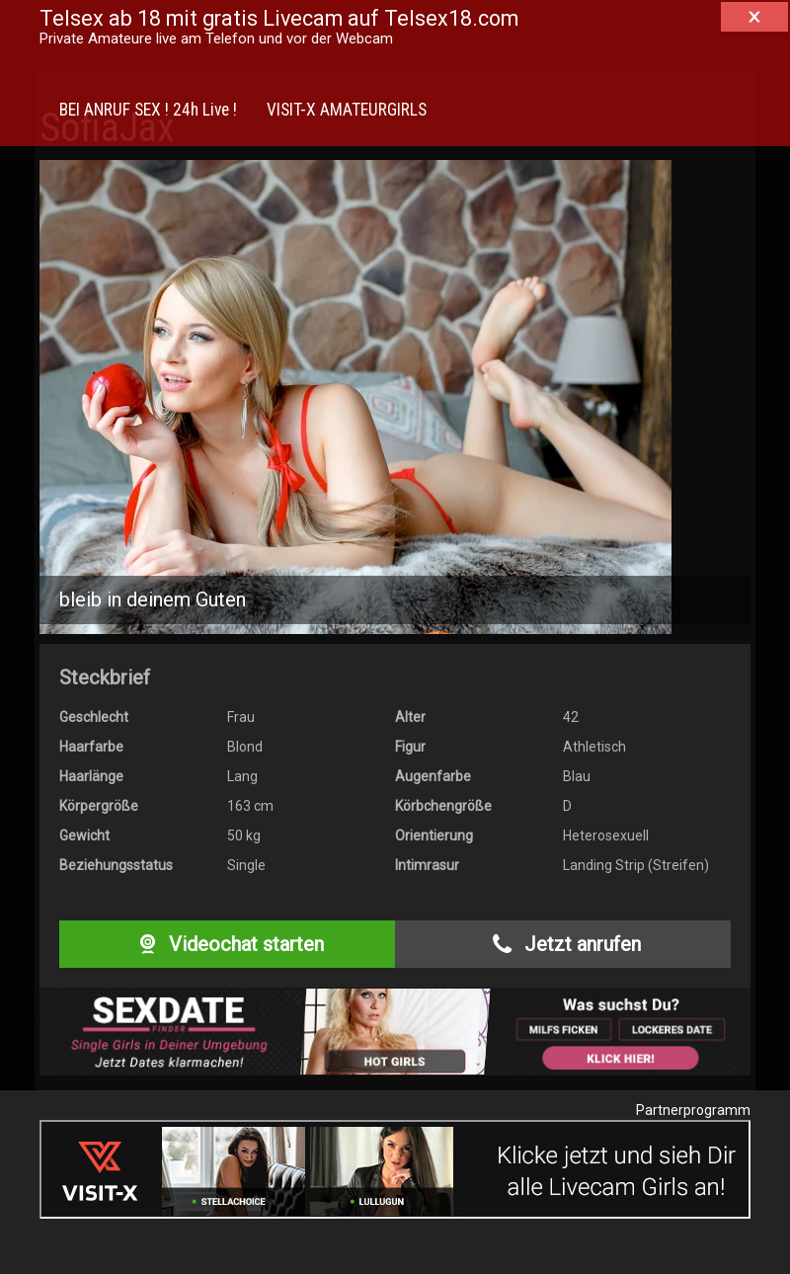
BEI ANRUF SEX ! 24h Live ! (148, 109)
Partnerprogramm (693, 1110)
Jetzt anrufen (562, 944)
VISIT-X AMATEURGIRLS (347, 109)
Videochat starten (227, 944)
